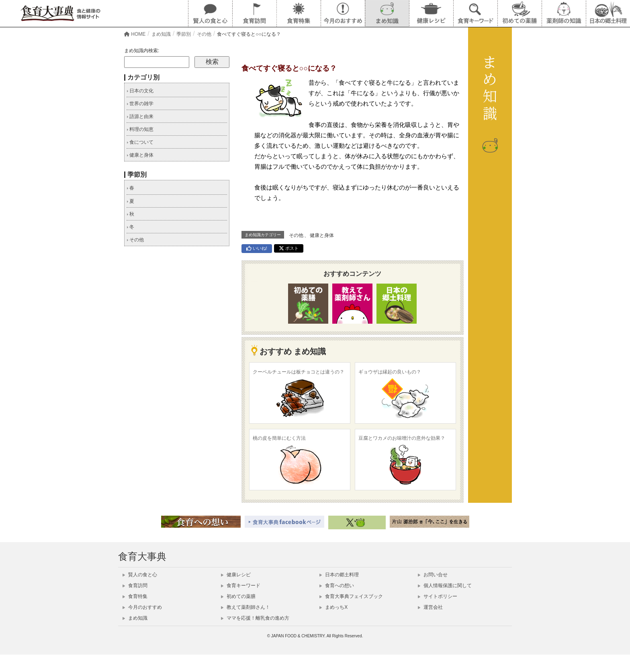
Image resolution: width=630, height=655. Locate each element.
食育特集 (135, 596)
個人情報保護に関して (445, 585)
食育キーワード (240, 585)
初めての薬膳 (238, 596)
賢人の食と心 (140, 574)
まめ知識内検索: (141, 50)
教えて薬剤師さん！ (245, 607)
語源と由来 (140, 116)
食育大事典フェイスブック (351, 596)
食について (140, 142)
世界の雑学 (140, 103)
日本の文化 (140, 91)
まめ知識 (135, 618)
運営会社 (430, 607)
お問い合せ (433, 574)
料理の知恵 (140, 129)
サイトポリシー (437, 596)
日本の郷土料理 (339, 574)
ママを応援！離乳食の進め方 (255, 618)
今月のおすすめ (142, 607)
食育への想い (336, 585)
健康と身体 (322, 235)
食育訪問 (135, 585)
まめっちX (333, 607)
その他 (296, 235)
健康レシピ (236, 574)
